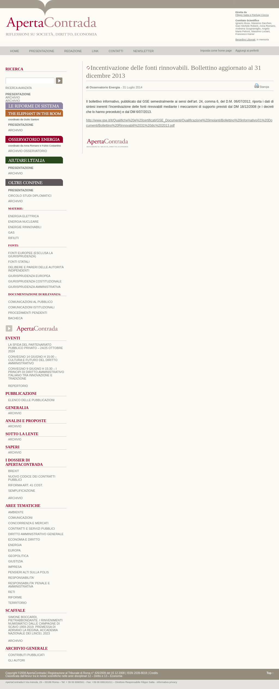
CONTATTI (116, 51)
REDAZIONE (73, 51)
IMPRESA (15, 566)
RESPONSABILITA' (21, 577)
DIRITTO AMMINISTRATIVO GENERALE (35, 534)
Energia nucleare (23, 221)
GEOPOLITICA (18, 555)
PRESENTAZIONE (41, 51)
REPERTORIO (18, 385)
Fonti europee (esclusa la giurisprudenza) (30, 254)
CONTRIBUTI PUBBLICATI (26, 655)
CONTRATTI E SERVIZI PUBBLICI (31, 528)
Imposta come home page (216, 50)
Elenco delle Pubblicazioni (31, 400)
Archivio (15, 173)
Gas (11, 232)
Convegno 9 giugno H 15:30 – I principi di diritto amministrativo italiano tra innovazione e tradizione (36, 373)
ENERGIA (15, 545)
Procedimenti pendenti (27, 312)
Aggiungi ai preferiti (247, 50)
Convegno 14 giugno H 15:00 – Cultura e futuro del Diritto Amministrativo (32, 360)
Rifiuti (13, 238)
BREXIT (13, 471)
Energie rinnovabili (24, 227)
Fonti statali (18, 261)
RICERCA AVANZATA (18, 88)
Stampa (264, 86)
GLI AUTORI (16, 660)
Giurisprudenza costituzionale (35, 281)
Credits (153, 673)
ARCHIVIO (12, 97)
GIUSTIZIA (15, 561)
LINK (95, 51)
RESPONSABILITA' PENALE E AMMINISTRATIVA (29, 584)
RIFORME (15, 597)
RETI (11, 591)
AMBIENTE (15, 512)
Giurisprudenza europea (29, 276)
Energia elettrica (23, 216)
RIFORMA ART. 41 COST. (25, 485)
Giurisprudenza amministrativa (34, 286)
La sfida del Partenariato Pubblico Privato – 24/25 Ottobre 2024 (35, 348)
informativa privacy (167, 682)
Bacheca (15, 318)
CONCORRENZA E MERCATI (28, 523)
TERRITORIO (17, 602)
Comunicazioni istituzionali (31, 307)
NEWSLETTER (143, 51)
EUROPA (14, 550)
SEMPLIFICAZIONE (21, 490)
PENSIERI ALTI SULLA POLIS (28, 572)
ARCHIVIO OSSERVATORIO (27, 151)
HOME (14, 51)
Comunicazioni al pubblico (30, 301)
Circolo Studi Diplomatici (29, 195)
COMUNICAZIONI (20, 517)
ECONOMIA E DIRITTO (24, 539)
